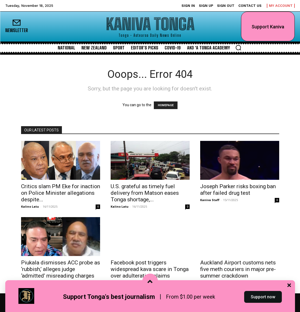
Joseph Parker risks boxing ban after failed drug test (238, 189)
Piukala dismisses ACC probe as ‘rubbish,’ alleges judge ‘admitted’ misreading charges (60, 269)
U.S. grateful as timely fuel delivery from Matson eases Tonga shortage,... (145, 193)
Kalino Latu (30, 206)
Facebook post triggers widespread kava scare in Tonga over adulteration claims (150, 269)
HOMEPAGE (166, 105)
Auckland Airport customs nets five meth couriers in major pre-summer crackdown (238, 269)
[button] (238, 47)
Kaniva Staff (209, 200)
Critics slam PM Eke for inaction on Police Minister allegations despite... (60, 193)
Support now (263, 302)
